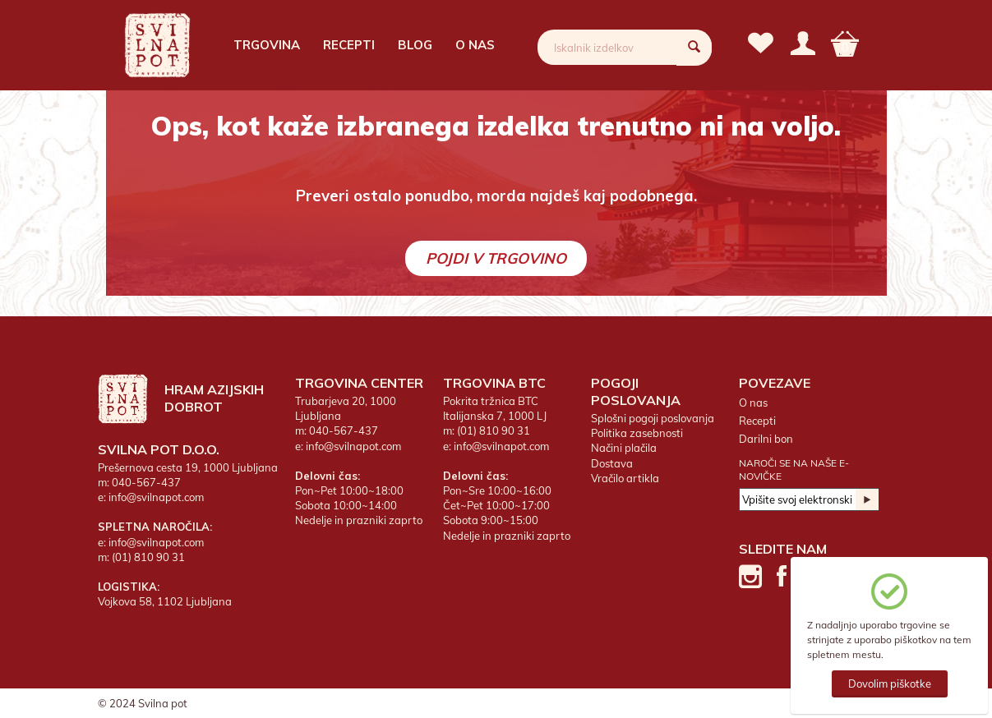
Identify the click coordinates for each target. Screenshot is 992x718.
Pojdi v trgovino (496, 258)
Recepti (349, 45)
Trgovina (266, 45)
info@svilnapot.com (156, 497)
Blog (415, 45)
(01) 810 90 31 (148, 557)
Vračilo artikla (625, 478)
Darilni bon (766, 438)
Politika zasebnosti (637, 433)
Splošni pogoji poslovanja (652, 418)
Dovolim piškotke (889, 683)
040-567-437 (146, 482)
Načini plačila (624, 447)
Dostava (612, 463)
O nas (475, 45)
